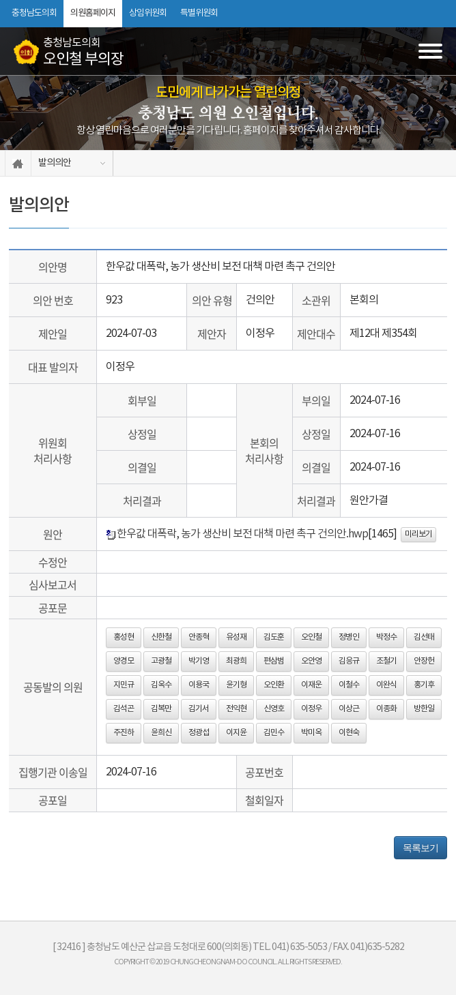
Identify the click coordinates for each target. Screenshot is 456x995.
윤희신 (161, 732)
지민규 (123, 685)
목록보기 (420, 847)
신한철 (161, 637)
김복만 (161, 708)
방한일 (424, 708)
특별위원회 (199, 13)
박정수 (386, 637)
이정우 (311, 708)
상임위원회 (148, 13)
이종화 (386, 708)
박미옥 (311, 732)
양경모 (123, 661)
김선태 (424, 637)
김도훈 (273, 637)
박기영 (198, 661)
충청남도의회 (34, 13)
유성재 (236, 637)
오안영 (311, 661)
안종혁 (198, 637)
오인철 (311, 637)
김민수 (273, 732)
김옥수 (161, 685)
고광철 (161, 661)
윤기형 (236, 685)
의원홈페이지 (92, 13)
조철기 (386, 661)
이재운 (311, 685)
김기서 (198, 708)
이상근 (349, 708)
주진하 (123, 732)
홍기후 (424, 685)
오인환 (273, 685)
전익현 (236, 708)
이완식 (386, 685)
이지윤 (236, 732)
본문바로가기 (0, 0)
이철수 (349, 685)
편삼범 (273, 661)
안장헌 (424, 661)
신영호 (273, 708)
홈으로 (18, 163)
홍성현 (123, 637)
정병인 (349, 637)
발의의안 (54, 163)
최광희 (236, 661)
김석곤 (123, 708)
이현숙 (349, 732)
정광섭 (198, 732)
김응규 (349, 661)
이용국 (198, 685)
